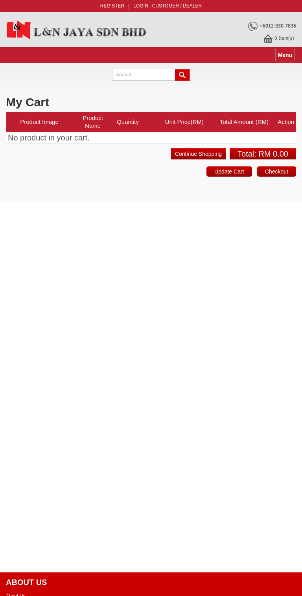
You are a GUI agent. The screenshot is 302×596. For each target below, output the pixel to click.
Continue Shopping (198, 154)
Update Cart (229, 171)
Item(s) (284, 38)
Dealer (192, 6)
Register (112, 6)
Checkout (276, 171)
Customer (165, 6)
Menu (285, 55)
